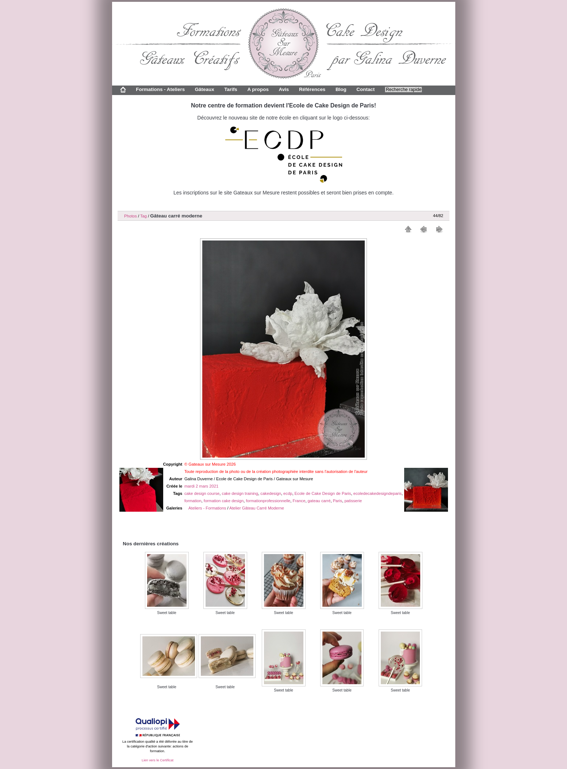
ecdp (287, 493)
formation (193, 501)
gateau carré (319, 501)
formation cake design (224, 501)
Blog (341, 89)
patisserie (353, 501)
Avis (284, 89)
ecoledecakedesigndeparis (377, 493)
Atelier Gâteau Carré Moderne (256, 508)
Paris (337, 501)
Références (312, 89)
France (299, 501)
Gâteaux (204, 89)
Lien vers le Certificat (157, 760)
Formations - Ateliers (160, 89)
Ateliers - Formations (207, 508)
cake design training (240, 493)
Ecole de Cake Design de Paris (323, 493)
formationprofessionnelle (268, 501)
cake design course (201, 493)
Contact (365, 89)
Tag (143, 216)
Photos (130, 216)
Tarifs (230, 89)
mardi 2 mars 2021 (201, 486)
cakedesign (270, 493)
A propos (257, 89)
